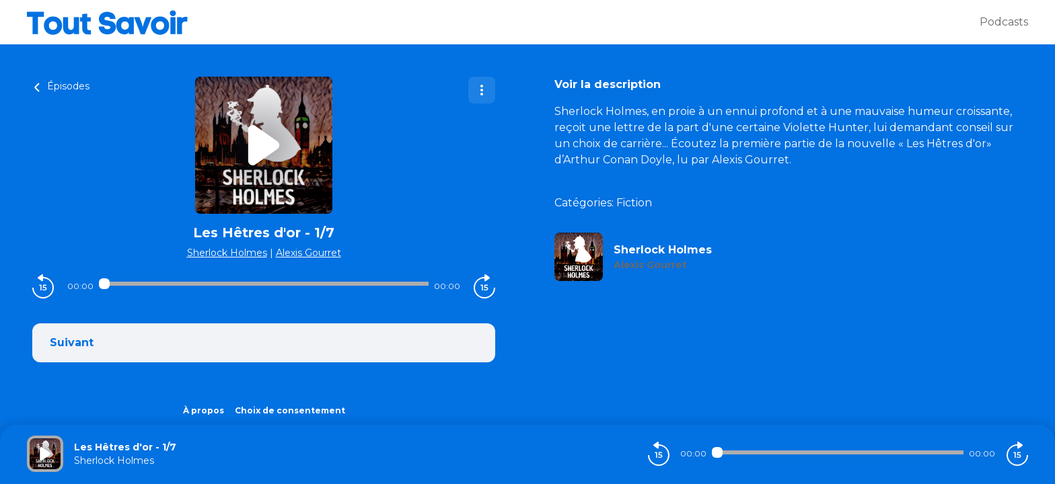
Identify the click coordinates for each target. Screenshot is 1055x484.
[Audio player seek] (264, 283)
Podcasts (1004, 21)
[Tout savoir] (503, 22)
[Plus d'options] (481, 90)
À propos (203, 410)
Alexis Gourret (308, 253)
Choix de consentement (290, 410)
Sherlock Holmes (227, 253)
